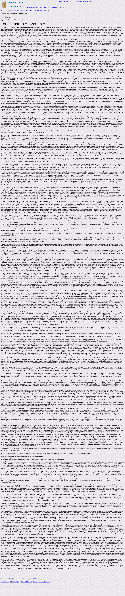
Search (41, 7)
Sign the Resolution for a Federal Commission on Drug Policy (76, 1)
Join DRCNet (60, 7)
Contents (29, 7)
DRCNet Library (5, 10)
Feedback (36, 7)
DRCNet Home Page (50, 7)
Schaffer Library (15, 10)
